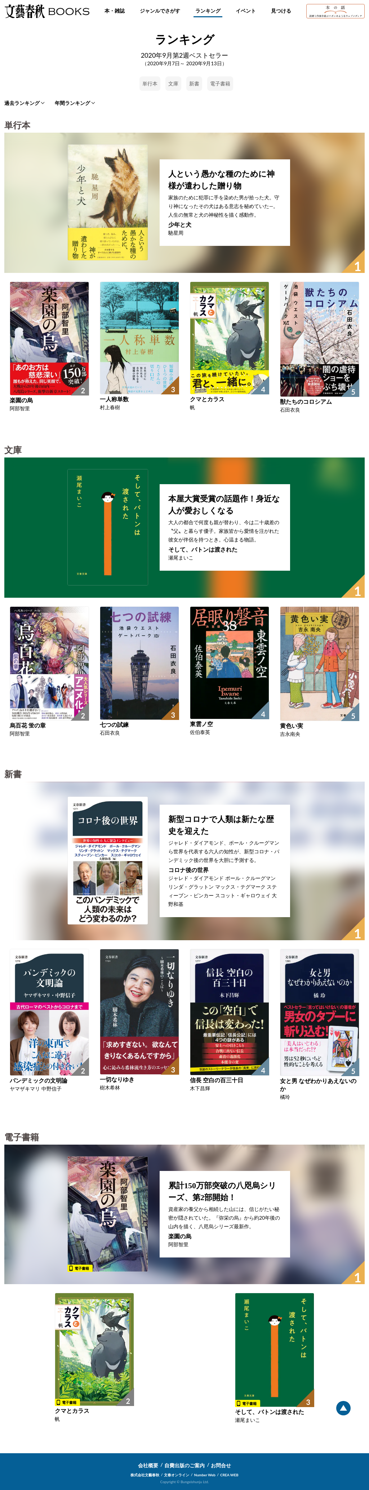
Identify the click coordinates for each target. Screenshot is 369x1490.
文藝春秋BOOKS (46, 11)
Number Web (204, 1475)
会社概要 (148, 1465)
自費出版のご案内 (184, 1465)
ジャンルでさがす (160, 11)
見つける (281, 11)
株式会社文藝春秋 (144, 1475)
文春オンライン (176, 1475)
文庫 (173, 83)
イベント (246, 11)
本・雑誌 (115, 11)
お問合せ (221, 1465)
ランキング (208, 11)
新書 (194, 83)
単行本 (149, 83)
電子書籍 (220, 83)
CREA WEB (229, 1475)
